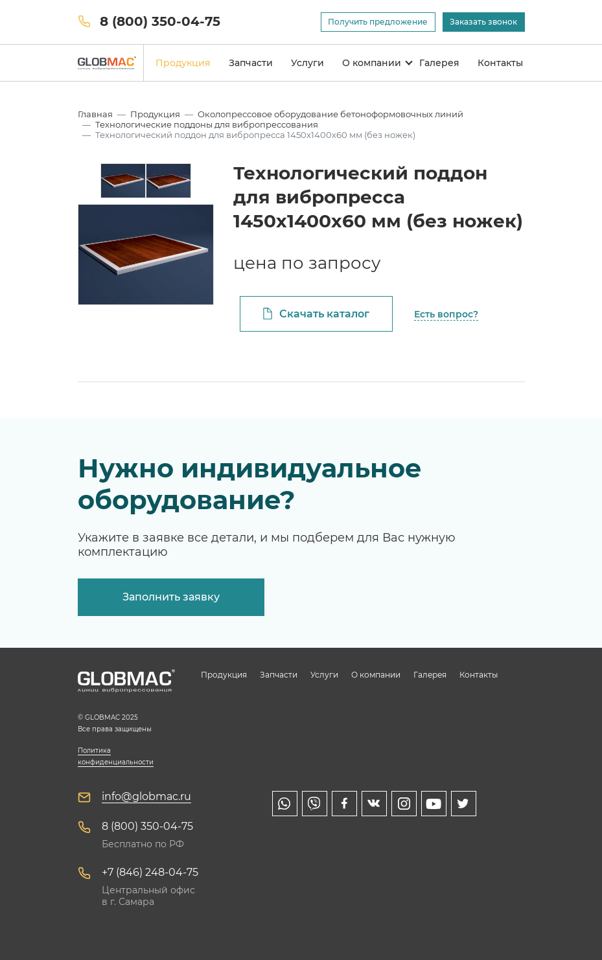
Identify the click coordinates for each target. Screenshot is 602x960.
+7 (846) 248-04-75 (150, 872)
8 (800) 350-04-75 (160, 21)
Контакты (500, 63)
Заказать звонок (483, 22)
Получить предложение (378, 22)
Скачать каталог (324, 314)
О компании (371, 63)
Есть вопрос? (446, 314)
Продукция (183, 63)
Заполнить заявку (171, 597)
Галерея (439, 63)
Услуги (307, 63)
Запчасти (251, 63)
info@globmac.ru (146, 796)
